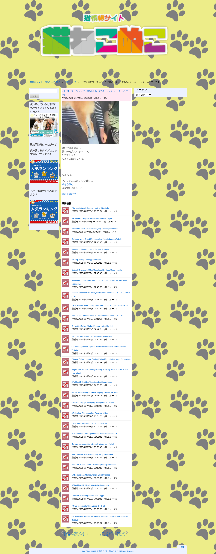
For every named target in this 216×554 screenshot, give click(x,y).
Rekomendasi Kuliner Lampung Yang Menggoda (92, 454)
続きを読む (68, 184)
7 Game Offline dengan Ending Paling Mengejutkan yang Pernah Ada (101, 359)
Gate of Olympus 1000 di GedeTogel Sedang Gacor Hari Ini (97, 270)
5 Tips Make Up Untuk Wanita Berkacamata (90, 485)
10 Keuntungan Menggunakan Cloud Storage (91, 475)
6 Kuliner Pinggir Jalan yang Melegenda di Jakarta (93, 403)
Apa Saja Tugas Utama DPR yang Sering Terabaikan (94, 465)
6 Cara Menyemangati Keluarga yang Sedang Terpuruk (95, 392)
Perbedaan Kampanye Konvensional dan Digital (92, 218)
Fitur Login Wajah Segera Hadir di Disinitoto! (90, 208)
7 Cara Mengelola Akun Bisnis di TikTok (88, 506)
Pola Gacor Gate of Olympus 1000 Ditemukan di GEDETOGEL (98, 316)
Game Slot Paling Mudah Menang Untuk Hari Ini (92, 326)
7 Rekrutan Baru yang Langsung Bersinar (89, 423)
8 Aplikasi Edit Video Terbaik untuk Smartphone (92, 382)
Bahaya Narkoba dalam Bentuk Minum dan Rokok (93, 444)
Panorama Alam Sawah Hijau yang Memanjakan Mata (95, 229)
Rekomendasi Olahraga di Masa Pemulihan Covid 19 (94, 433)
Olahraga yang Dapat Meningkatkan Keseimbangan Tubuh (97, 239)
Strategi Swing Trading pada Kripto (86, 259)
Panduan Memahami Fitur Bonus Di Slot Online (92, 336)
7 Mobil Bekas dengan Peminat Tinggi (88, 495)
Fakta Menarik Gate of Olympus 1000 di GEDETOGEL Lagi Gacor (100, 305)
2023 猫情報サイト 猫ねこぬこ (105, 551)
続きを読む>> (69, 194)
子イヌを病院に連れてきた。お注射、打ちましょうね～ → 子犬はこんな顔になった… (112, 533)
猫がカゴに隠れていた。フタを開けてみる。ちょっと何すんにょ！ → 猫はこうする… (76, 533)
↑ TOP (181, 547)
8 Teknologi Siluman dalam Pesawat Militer (90, 413)
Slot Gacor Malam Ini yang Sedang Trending (90, 249)
